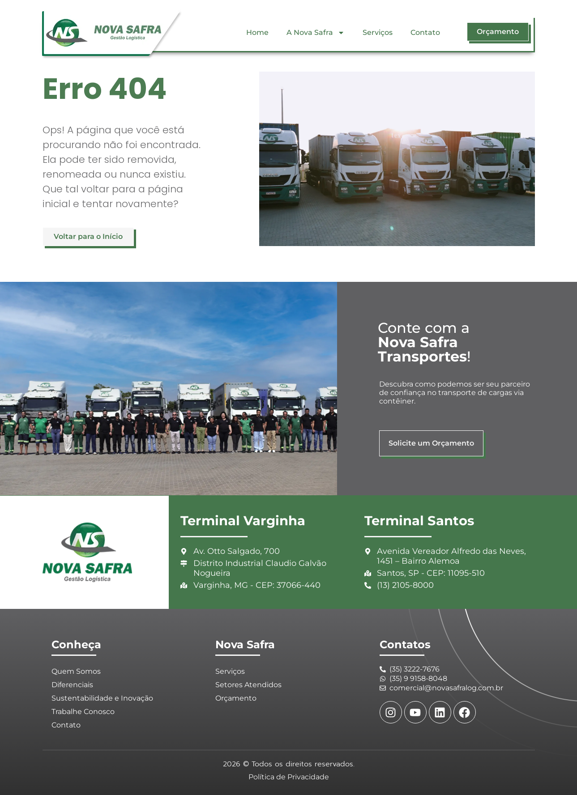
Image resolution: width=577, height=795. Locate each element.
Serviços (378, 32)
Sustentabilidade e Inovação (102, 698)
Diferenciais (72, 684)
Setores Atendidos (248, 684)
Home (257, 32)
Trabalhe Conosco (83, 711)
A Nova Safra (315, 33)
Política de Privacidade (288, 777)
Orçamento (235, 698)
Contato (425, 32)
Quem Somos (76, 671)
